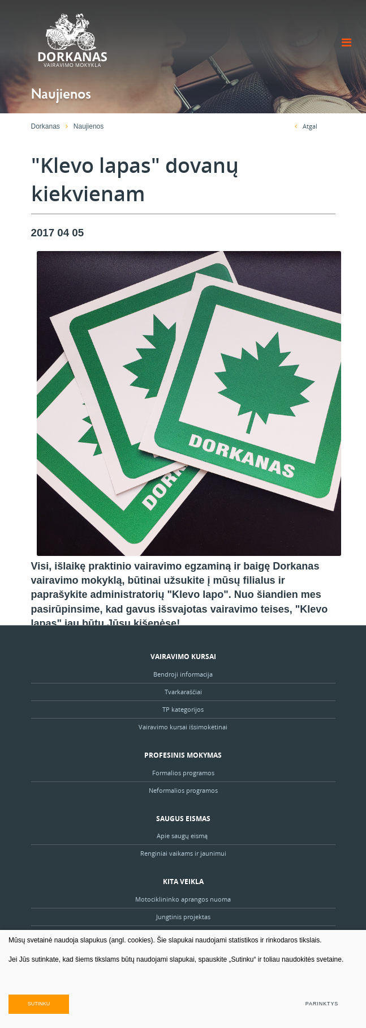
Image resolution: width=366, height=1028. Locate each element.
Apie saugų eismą (183, 835)
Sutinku (39, 1003)
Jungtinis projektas (183, 916)
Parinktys (321, 1003)
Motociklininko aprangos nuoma (183, 899)
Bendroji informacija (183, 674)
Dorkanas (45, 126)
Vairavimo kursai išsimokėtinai (183, 727)
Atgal (306, 126)
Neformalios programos (183, 790)
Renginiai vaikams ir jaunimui (183, 853)
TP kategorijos (183, 709)
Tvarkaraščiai (183, 691)
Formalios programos (183, 772)
